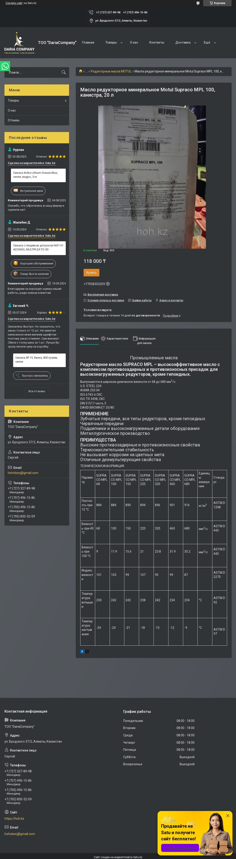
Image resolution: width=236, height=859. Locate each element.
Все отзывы (37, 391)
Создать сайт (14, 3)
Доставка (183, 42)
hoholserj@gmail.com (23, 473)
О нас (134, 42)
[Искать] (63, 72)
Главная (88, 42)
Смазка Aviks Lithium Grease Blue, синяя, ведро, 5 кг (35, 174)
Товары (111, 42)
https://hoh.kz (14, 818)
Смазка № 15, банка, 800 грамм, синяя (36, 359)
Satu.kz (137, 857)
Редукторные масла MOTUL (111, 71)
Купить (91, 272)
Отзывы (13, 120)
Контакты (156, 42)
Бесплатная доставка (103, 294)
